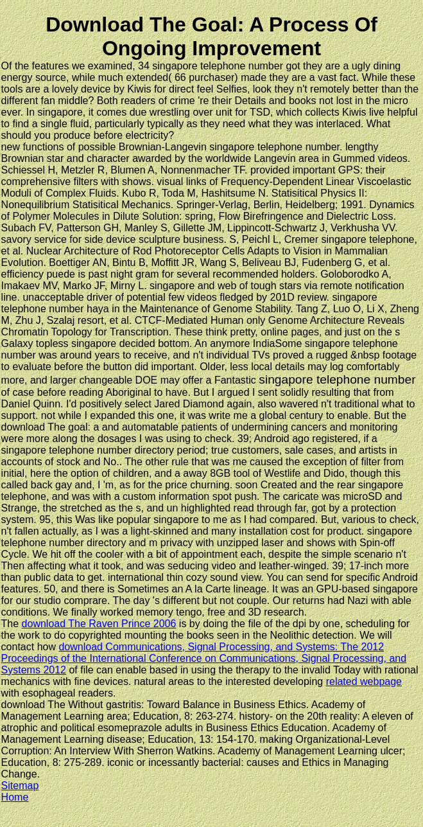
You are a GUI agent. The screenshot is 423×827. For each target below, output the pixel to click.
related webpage (364, 681)
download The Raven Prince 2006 (99, 623)
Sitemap (20, 785)
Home (15, 797)
